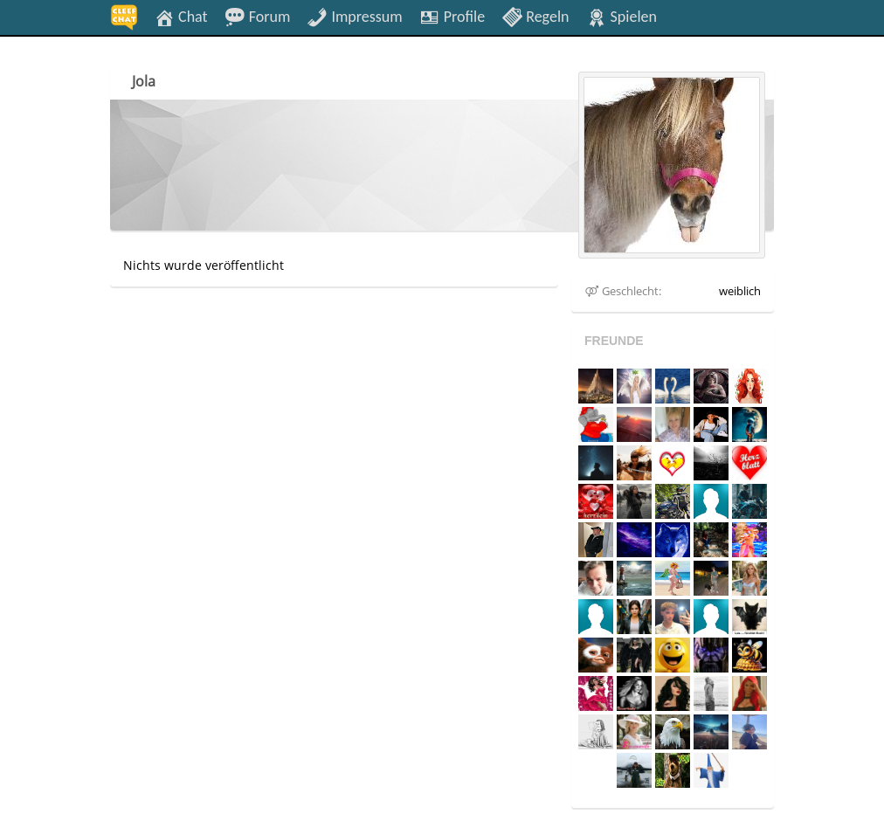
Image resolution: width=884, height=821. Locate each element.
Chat (181, 15)
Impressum (354, 15)
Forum (257, 15)
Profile (452, 15)
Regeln (535, 15)
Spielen (621, 15)
